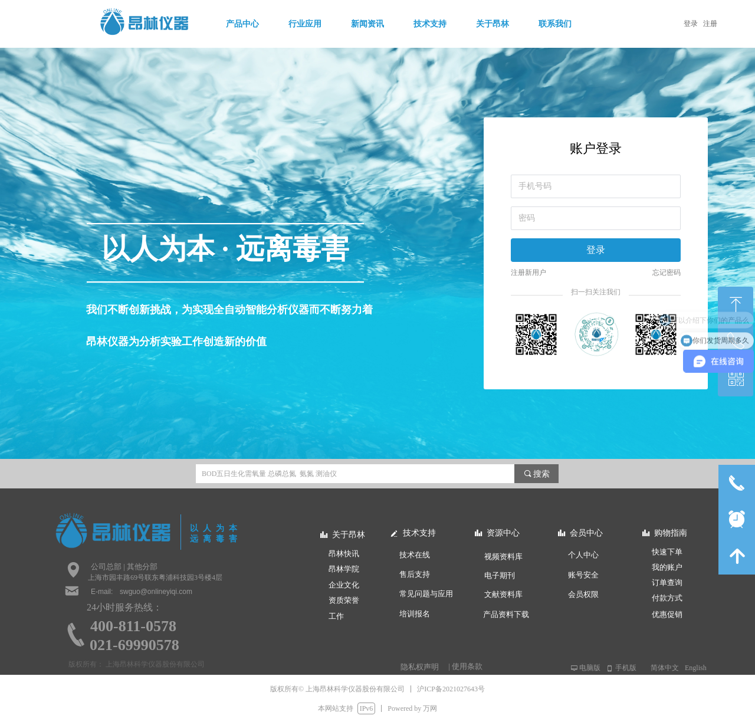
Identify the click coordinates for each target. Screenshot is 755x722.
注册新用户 (528, 272)
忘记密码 (666, 272)
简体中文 (665, 668)
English (696, 668)
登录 (595, 250)
